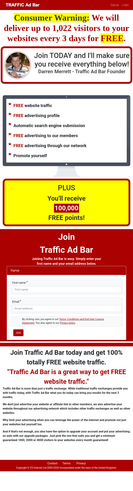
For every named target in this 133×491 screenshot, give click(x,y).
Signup (114, 5)
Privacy (81, 463)
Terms (66, 463)
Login (125, 5)
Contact (53, 463)
